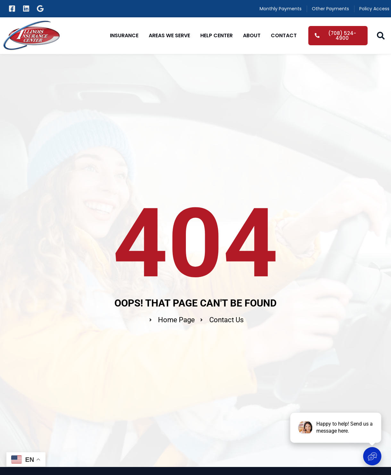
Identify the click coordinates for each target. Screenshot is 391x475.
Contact (284, 35)
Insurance (124, 35)
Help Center (216, 35)
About (252, 35)
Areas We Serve (169, 35)
